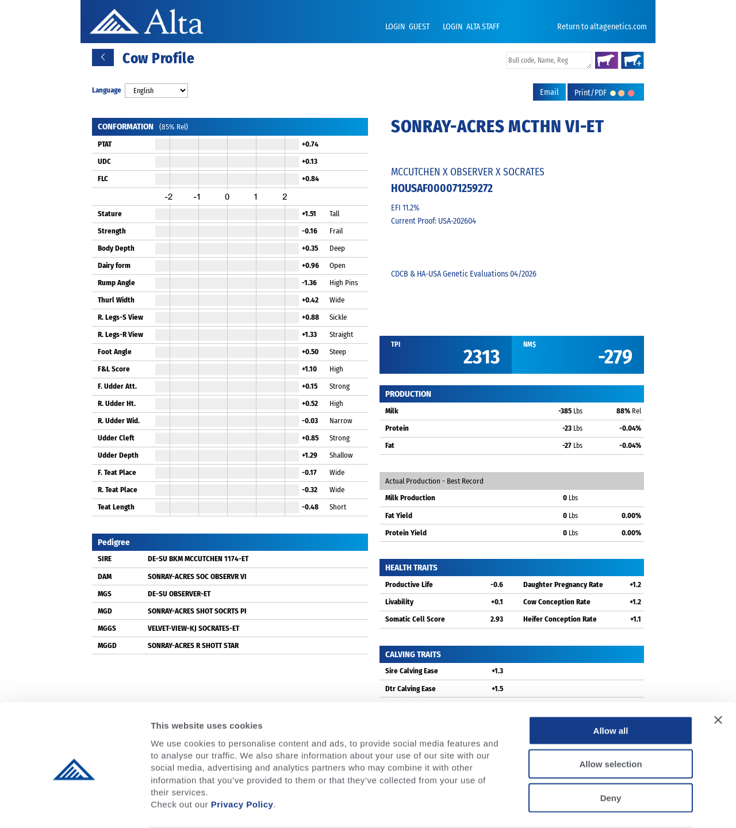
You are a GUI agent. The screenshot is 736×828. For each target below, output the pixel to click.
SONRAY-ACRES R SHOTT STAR (193, 645)
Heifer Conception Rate (560, 619)
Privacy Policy (242, 760)
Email (549, 92)
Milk (391, 411)
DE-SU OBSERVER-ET (179, 593)
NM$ (529, 344)
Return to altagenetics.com (602, 27)
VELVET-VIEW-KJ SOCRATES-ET (193, 628)
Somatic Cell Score (415, 619)
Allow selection (610, 719)
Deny (611, 753)
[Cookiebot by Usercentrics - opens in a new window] (74, 805)
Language (106, 90)
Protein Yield (406, 532)
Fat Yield (398, 515)
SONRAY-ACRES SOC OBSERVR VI (197, 576)
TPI (395, 344)
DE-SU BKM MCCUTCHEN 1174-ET (198, 558)
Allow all (610, 686)
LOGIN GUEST (408, 27)
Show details (603, 805)
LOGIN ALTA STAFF (471, 27)
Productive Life (409, 584)
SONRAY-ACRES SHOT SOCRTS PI (197, 611)
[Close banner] (718, 675)
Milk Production (410, 497)
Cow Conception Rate (557, 601)
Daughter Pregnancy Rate (563, 584)
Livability (399, 601)
